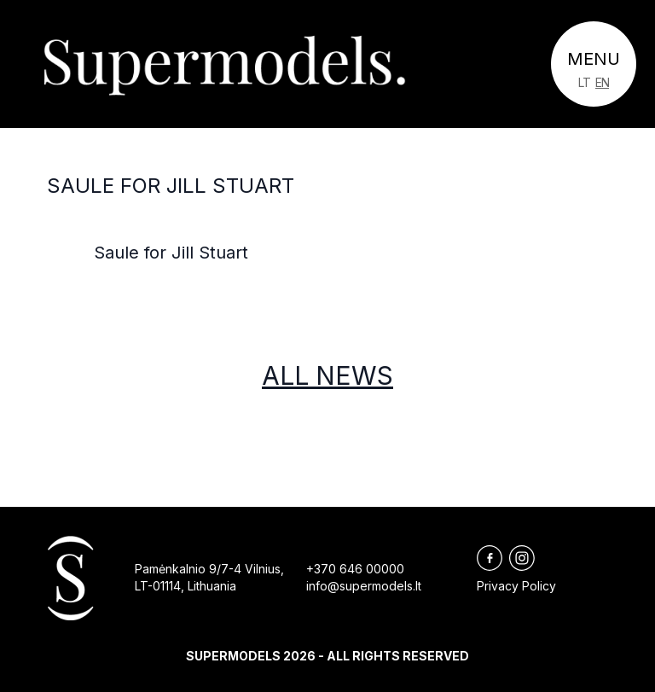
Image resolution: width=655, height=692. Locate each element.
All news (327, 375)
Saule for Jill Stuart (170, 185)
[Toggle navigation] (593, 64)
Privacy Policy (516, 586)
